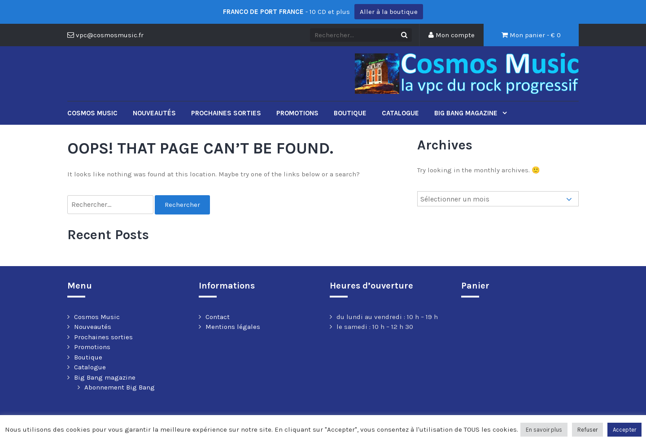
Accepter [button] (624, 429)
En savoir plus (544, 429)
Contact (217, 317)
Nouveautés (154, 113)
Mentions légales (232, 327)
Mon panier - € (531, 35)
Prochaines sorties (226, 113)
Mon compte (451, 35)
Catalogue (400, 113)
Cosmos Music (92, 113)
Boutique (350, 113)
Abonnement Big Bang (119, 387)
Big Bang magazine (466, 113)
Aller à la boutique (389, 12)
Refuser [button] (587, 429)
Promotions (297, 113)
